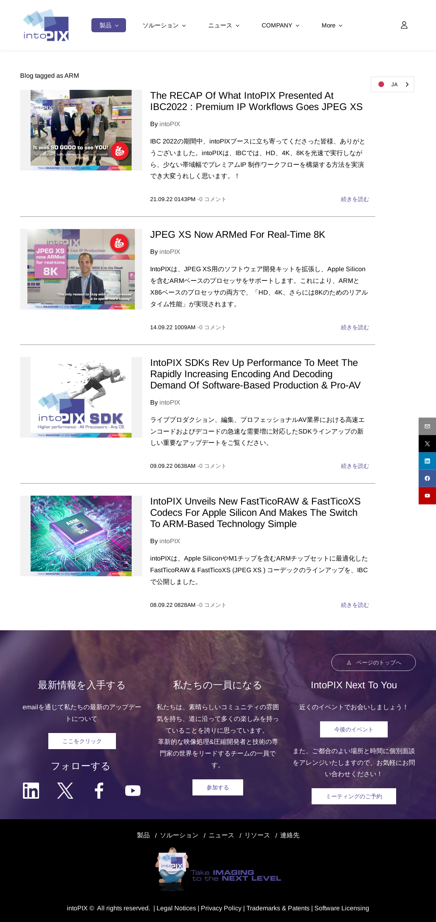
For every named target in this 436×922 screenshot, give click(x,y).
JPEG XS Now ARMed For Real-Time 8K (237, 233)
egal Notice (176, 907)
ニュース (221, 834)
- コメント (212, 198)
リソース (257, 834)
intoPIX (169, 123)
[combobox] (392, 84)
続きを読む (355, 198)
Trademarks (263, 907)
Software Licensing (341, 907)
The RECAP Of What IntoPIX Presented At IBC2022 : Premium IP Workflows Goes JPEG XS (256, 100)
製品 (143, 834)
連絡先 (290, 834)
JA (386, 84)
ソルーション (179, 834)
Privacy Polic (219, 907)
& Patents (295, 907)
